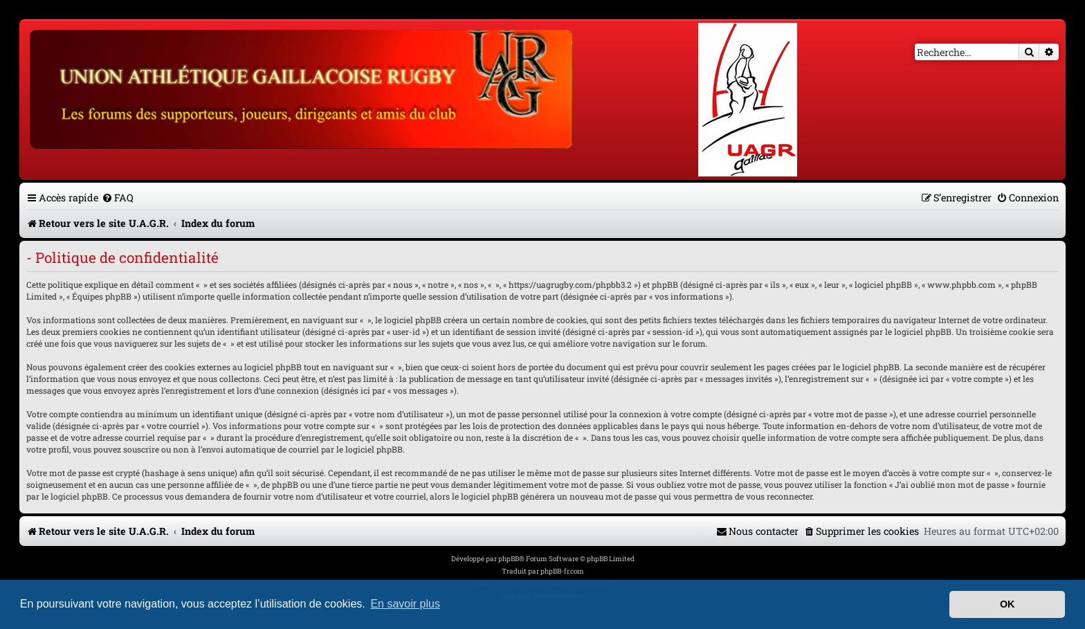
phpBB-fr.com (562, 571)
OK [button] (1007, 604)
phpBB (508, 558)
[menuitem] (118, 197)
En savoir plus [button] (405, 604)
